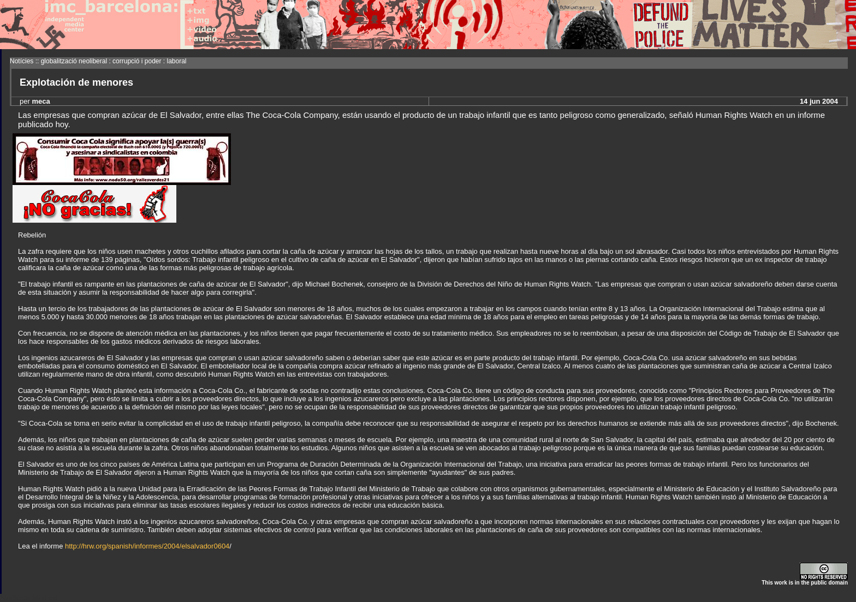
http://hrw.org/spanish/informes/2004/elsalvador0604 (147, 546)
